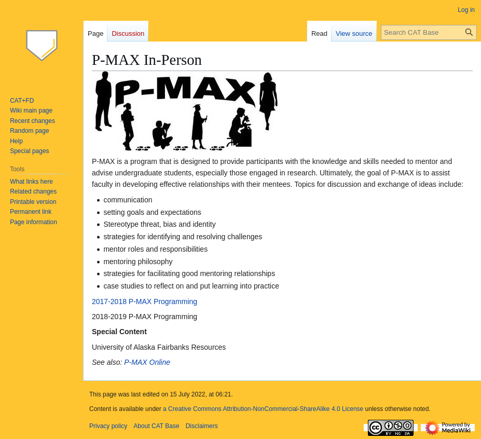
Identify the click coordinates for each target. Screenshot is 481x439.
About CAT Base (156, 426)
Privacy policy (108, 426)
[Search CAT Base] (429, 32)
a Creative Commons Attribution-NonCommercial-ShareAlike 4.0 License (263, 409)
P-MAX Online (147, 362)
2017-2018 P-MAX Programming (144, 301)
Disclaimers (202, 426)
